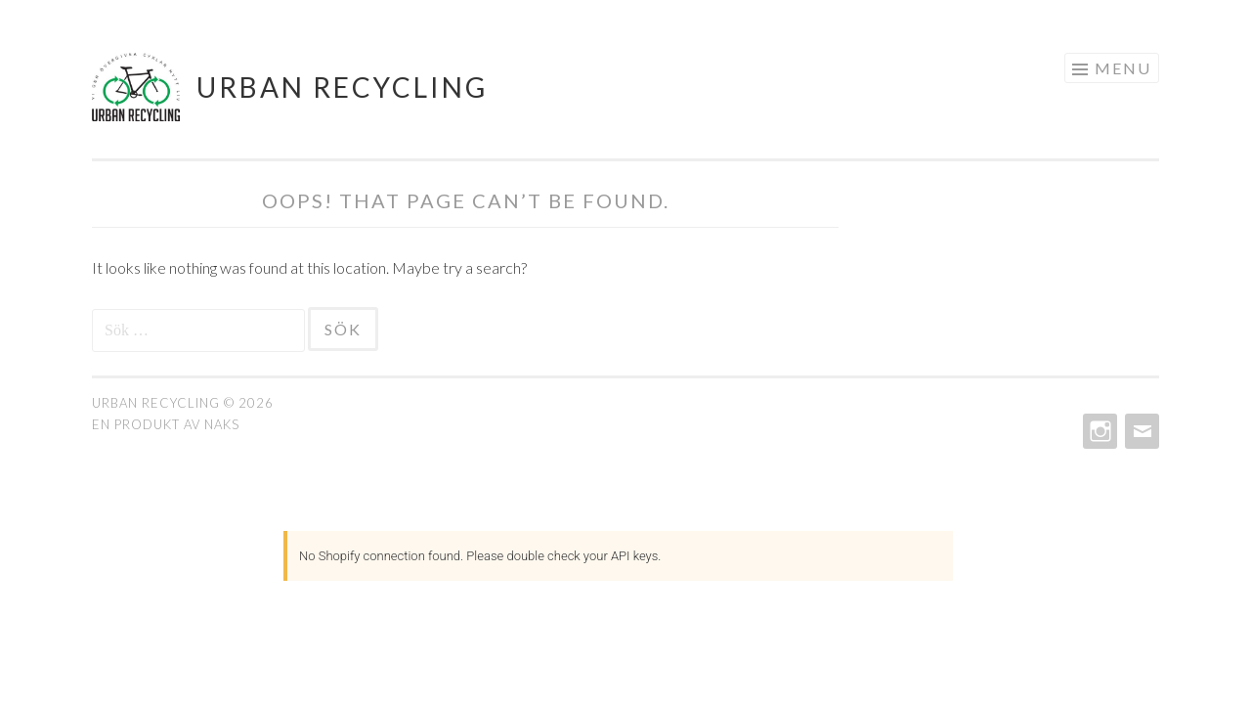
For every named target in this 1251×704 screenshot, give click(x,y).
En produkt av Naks (165, 424)
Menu (1123, 68)
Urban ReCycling (342, 87)
